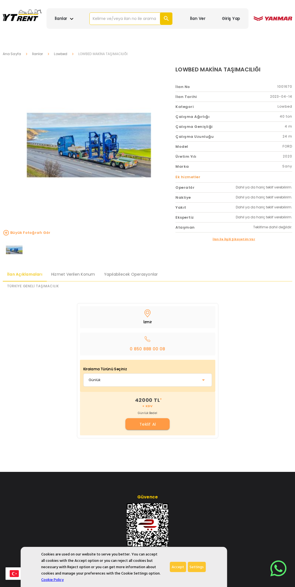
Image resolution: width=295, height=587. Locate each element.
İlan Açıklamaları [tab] (24, 274)
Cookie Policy (52, 579)
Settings (197, 567)
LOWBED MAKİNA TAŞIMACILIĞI (217, 69)
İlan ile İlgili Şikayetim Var (234, 239)
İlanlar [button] (65, 18)
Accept (178, 567)
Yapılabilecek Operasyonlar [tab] (131, 274)
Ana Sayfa (12, 53)
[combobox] (147, 380)
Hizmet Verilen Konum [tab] (73, 274)
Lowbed (60, 53)
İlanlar (37, 53)
